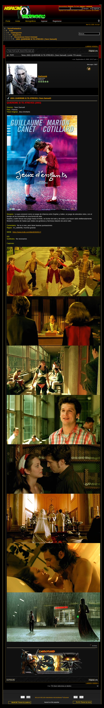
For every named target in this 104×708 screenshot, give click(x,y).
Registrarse (57, 21)
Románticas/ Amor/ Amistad (25, 37)
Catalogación (16, 33)
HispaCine (17, 35)
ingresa (82, 6)
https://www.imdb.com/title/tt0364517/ (26, 232)
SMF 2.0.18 (37, 697)
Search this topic (25, 51)
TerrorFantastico (14, 28)
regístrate (89, 6)
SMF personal (66, 697)
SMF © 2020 (42, 697)
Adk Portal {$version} (57, 697)
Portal (8, 21)
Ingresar (44, 21)
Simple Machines (49, 697)
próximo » (95, 46)
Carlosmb (42, 76)
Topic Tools (12, 51)
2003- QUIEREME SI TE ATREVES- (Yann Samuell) (36, 39)
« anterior (88, 46)
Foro (11, 31)
